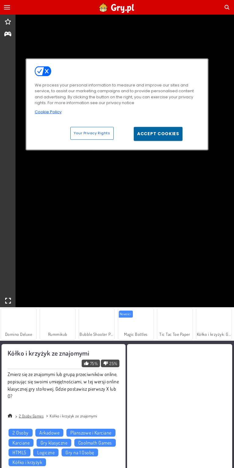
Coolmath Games (95, 443)
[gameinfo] (7, 34)
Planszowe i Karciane (91, 433)
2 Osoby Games (31, 415)
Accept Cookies (158, 134)
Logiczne (46, 452)
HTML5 (19, 452)
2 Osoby (20, 433)
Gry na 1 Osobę (80, 452)
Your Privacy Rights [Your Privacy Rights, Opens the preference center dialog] (92, 133)
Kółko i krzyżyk (27, 462)
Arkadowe (49, 433)
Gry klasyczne (54, 443)
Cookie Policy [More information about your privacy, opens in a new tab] (48, 111)
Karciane (21, 443)
